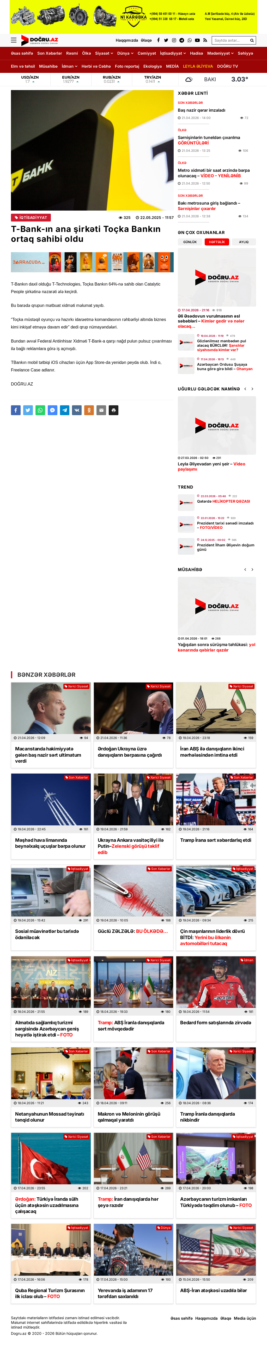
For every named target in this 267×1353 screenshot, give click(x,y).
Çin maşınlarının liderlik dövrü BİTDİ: (212, 937)
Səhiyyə (245, 53)
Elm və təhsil (23, 66)
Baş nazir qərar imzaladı (201, 110)
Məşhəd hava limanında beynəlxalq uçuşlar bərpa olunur (50, 843)
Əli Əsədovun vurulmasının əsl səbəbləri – (211, 320)
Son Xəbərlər (49, 53)
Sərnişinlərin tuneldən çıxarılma (209, 140)
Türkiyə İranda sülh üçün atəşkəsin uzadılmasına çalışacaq (46, 1205)
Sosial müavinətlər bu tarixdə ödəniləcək (47, 934)
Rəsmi (72, 53)
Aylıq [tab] (243, 242)
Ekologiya (152, 66)
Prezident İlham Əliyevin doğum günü (225, 547)
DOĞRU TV (227, 66)
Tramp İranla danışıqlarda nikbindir (207, 1117)
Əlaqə (225, 1318)
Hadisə (196, 53)
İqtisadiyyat (171, 53)
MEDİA (172, 66)
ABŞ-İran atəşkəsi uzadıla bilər (213, 1290)
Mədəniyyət (218, 53)
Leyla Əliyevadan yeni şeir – (211, 466)
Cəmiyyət (147, 53)
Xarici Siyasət (76, 686)
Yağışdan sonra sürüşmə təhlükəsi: (216, 647)
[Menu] (16, 40)
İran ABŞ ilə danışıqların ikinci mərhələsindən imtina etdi (212, 751)
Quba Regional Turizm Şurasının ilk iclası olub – (50, 1293)
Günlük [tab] (190, 242)
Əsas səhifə (22, 53)
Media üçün (245, 1318)
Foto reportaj (127, 66)
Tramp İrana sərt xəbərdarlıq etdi (215, 840)
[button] (113, 410)
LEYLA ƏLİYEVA (198, 66)
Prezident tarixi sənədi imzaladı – (225, 525)
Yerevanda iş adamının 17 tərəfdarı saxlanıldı (125, 1293)
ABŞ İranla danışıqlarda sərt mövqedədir (131, 1025)
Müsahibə (48, 66)
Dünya (123, 53)
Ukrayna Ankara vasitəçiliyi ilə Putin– (131, 846)
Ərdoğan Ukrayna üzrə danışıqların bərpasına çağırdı (130, 751)
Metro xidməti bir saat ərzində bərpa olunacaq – (214, 173)
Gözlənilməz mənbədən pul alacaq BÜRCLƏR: (221, 345)
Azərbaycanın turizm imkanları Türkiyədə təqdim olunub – (216, 1202)
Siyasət (102, 53)
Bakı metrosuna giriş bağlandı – (209, 205)
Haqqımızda (206, 1318)
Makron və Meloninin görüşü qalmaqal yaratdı (129, 1117)
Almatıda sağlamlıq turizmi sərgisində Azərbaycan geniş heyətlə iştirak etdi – (47, 1029)
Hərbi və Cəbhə (96, 66)
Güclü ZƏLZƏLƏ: (133, 931)
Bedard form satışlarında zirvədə (215, 1022)
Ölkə (86, 53)
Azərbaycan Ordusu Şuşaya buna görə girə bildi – (225, 366)
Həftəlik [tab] (217, 242)
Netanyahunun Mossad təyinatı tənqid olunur (49, 1117)
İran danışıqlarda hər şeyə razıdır (128, 1202)
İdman (68, 66)
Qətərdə (223, 501)
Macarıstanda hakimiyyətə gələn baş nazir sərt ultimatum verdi (48, 755)
